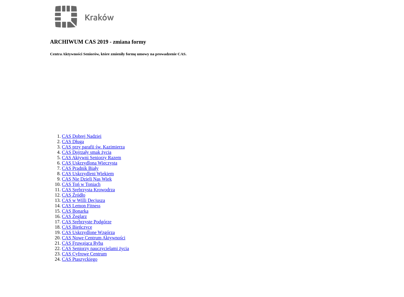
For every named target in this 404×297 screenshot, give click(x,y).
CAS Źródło (73, 195)
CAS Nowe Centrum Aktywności (94, 237)
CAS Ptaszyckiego (80, 259)
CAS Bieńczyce (77, 227)
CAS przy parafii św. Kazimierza (93, 146)
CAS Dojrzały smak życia (87, 152)
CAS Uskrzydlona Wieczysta (90, 162)
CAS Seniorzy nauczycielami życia (95, 248)
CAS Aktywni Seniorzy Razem (91, 157)
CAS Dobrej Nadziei (82, 136)
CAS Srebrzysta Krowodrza (88, 189)
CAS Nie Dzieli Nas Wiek (87, 178)
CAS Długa (73, 141)
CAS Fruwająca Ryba (82, 243)
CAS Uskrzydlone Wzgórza (88, 232)
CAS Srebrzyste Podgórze (87, 221)
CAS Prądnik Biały (80, 168)
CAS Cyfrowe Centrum (84, 253)
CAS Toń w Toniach (81, 184)
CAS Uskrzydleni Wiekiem (88, 173)
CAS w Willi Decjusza (83, 200)
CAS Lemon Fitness (81, 205)
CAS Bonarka (75, 211)
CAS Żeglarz (74, 216)
